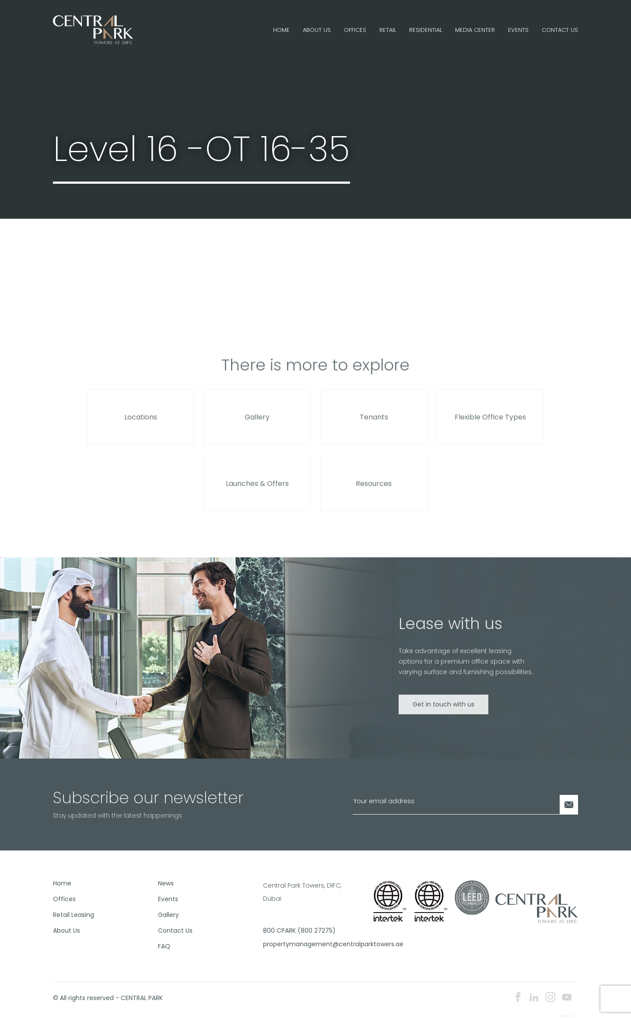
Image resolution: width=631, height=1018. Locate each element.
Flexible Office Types (490, 427)
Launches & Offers (257, 494)
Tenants (374, 427)
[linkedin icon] (534, 998)
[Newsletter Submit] (569, 805)
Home (281, 30)
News (166, 883)
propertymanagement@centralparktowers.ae (312, 944)
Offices (355, 30)
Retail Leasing (73, 914)
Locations (140, 427)
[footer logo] (536, 907)
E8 (576, 1016)
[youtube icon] (566, 998)
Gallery (257, 427)
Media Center (475, 30)
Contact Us (560, 30)
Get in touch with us (443, 714)
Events (518, 30)
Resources (374, 494)
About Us (317, 30)
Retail (387, 30)
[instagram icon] (550, 998)
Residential (425, 30)
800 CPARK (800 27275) (299, 930)
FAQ (164, 946)
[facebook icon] (518, 998)
